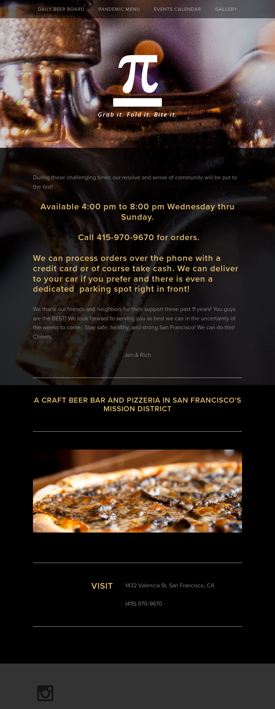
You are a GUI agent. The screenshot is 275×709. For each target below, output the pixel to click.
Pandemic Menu (119, 9)
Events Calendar (177, 9)
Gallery (226, 9)
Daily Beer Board (61, 9)
